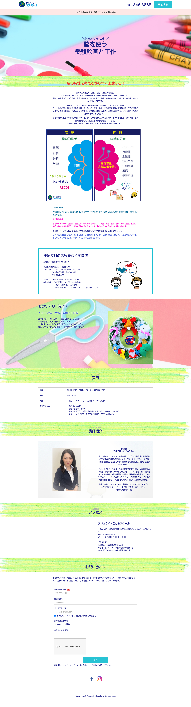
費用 (90, 12)
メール (58, 624)
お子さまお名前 (60, 589)
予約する (163, 4)
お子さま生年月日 (61, 630)
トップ (77, 12)
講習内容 (84, 12)
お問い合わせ (111, 12)
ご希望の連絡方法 (61, 621)
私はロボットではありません (68, 647)
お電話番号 (58, 599)
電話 (67, 624)
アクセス (101, 12)
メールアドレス (60, 608)
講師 (95, 12)
